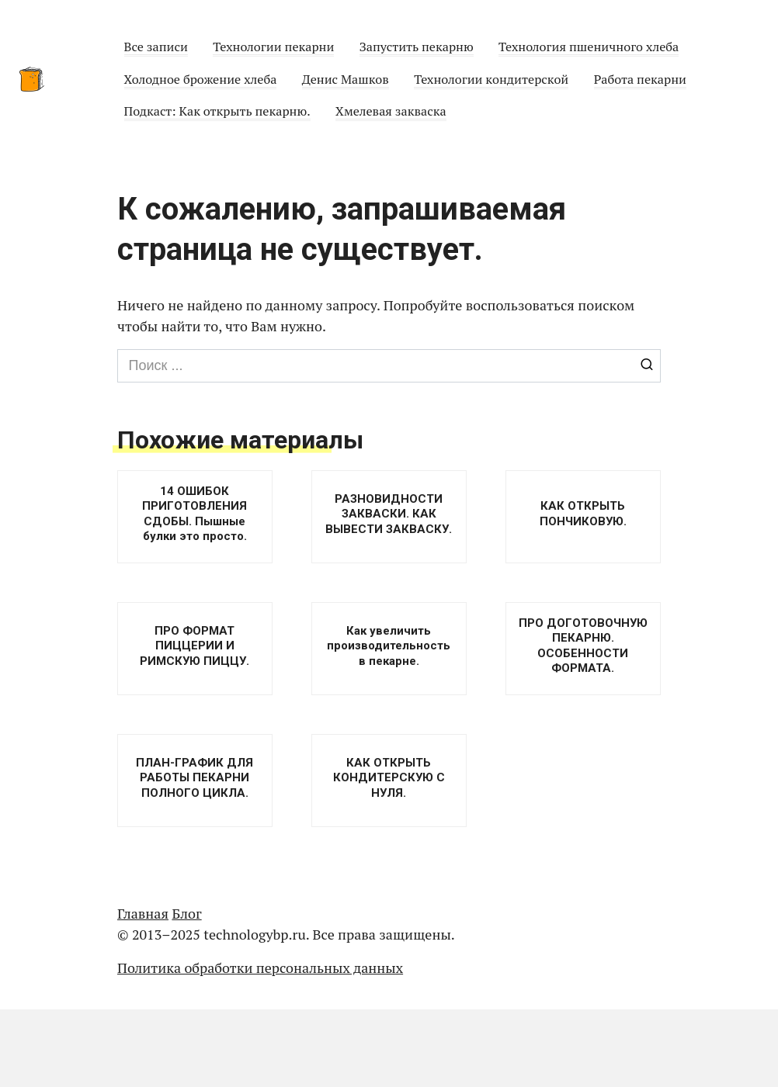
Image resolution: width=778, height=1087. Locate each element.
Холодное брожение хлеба (200, 79)
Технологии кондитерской (491, 79)
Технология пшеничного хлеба (588, 46)
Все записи (156, 46)
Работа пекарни (640, 79)
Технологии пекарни (273, 46)
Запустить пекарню (416, 46)
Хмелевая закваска (390, 110)
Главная (142, 913)
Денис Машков (345, 79)
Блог (186, 913)
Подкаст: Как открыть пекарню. (217, 110)
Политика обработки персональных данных (260, 967)
